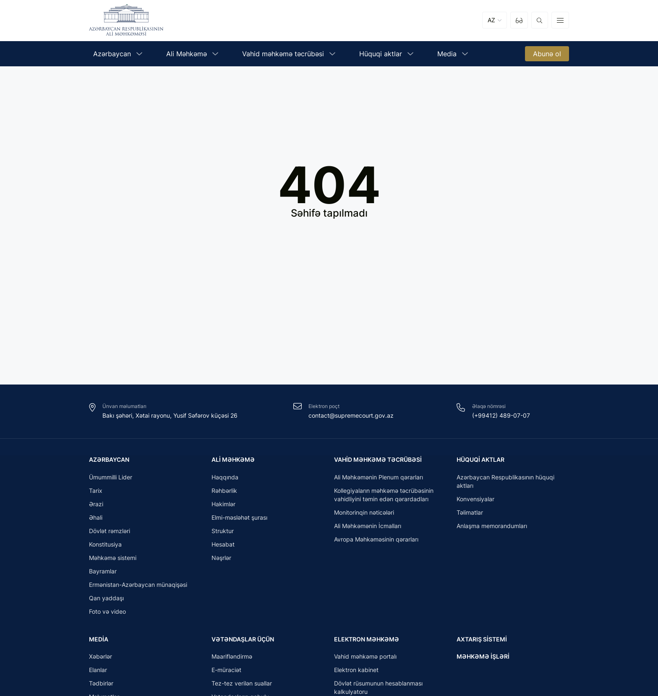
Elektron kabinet (356, 673)
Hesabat (223, 545)
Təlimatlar (470, 514)
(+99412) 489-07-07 (501, 415)
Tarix (95, 492)
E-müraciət (226, 673)
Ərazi (96, 505)
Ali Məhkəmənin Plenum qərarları (378, 478)
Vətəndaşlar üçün (243, 640)
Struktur (223, 532)
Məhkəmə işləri (483, 657)
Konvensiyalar (475, 500)
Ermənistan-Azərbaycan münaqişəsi (138, 586)
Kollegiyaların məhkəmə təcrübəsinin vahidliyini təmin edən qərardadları (383, 496)
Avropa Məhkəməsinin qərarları (376, 540)
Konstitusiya (105, 545)
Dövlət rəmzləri (109, 532)
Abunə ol (547, 56)
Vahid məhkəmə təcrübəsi (378, 459)
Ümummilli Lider (110, 478)
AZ (491, 21)
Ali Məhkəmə (233, 459)
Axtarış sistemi (482, 640)
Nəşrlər (221, 559)
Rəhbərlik (224, 492)
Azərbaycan (109, 459)
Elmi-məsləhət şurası (239, 519)
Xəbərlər (100, 660)
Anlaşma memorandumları (492, 527)
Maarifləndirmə (232, 660)
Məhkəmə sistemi (112, 559)
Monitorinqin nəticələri (364, 514)
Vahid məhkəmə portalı (365, 660)
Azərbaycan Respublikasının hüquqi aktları (505, 483)
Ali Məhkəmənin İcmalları (367, 527)
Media (98, 640)
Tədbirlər (101, 687)
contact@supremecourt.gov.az (351, 415)
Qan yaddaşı (106, 599)
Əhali (95, 519)
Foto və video (107, 613)
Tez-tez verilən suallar (242, 687)
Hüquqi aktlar (480, 459)
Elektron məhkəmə (366, 640)
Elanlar (98, 673)
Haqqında (225, 478)
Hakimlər (223, 505)
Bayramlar (103, 572)
